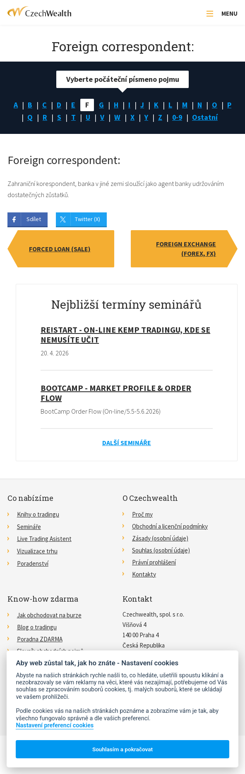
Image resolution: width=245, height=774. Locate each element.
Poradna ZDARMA (39, 639)
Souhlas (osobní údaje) (161, 550)
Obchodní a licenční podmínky (170, 526)
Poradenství (32, 562)
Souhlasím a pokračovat (122, 749)
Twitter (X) (87, 219)
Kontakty (144, 574)
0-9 (177, 117)
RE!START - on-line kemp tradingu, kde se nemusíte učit (125, 335)
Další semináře (126, 442)
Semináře (29, 526)
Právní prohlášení (154, 562)
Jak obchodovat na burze (49, 615)
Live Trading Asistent (44, 538)
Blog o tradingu (37, 627)
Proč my (142, 514)
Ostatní (206, 117)
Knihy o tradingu (38, 514)
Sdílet (33, 219)
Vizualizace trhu (37, 550)
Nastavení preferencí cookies (55, 725)
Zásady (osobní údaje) (160, 538)
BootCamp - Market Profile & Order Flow (116, 393)
